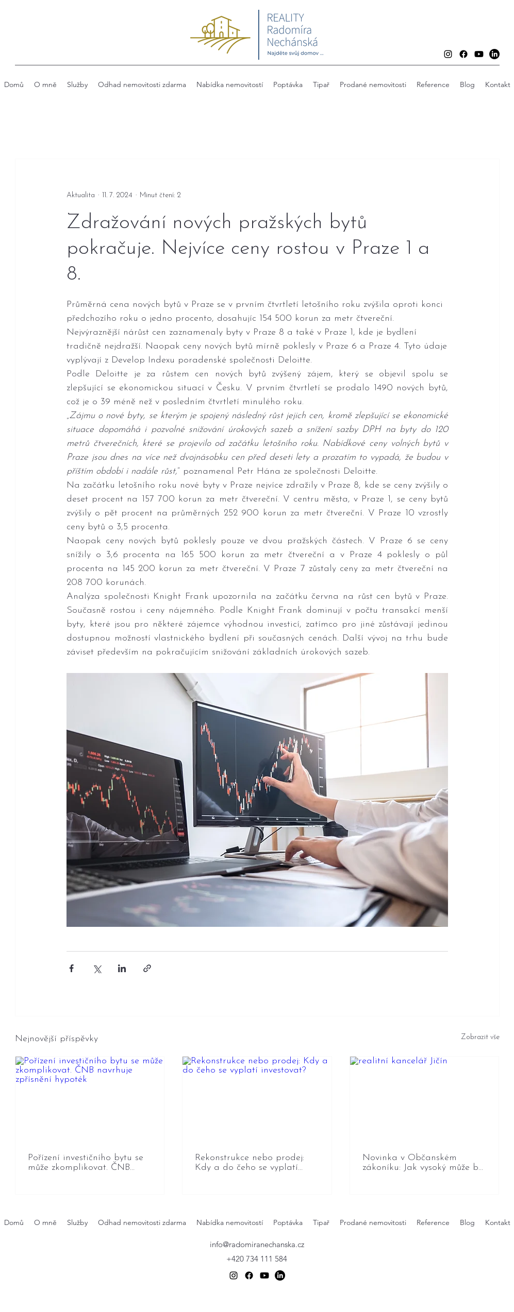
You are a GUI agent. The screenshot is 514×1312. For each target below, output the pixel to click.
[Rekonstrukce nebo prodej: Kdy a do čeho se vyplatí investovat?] (257, 1098)
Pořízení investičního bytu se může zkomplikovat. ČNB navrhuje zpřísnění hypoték (85, 1162)
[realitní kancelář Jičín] (424, 1098)
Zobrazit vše (480, 1037)
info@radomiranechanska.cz (257, 1244)
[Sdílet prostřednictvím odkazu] (147, 968)
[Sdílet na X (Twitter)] (97, 968)
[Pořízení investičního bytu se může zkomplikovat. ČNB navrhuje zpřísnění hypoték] (89, 1098)
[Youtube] (479, 54)
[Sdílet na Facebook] (71, 968)
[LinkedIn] (494, 54)
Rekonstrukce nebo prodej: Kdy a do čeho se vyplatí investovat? (249, 1162)
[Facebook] (463, 54)
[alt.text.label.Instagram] (448, 54)
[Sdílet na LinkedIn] (122, 968)
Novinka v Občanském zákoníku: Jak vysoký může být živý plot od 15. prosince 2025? (424, 1162)
